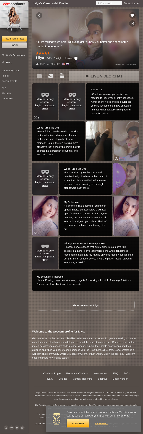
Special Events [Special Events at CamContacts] (9, 81)
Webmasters (101, 373)
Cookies (63, 378)
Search (9, 62)
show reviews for (85, 305)
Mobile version (120, 378)
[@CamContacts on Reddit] (17, 427)
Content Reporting (82, 378)
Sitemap (102, 378)
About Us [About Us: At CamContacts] (6, 93)
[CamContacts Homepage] (14, 18)
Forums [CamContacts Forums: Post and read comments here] (5, 76)
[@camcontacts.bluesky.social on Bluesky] (11, 427)
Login (14, 45)
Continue (78, 423)
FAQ (115, 373)
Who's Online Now (15, 55)
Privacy (49, 378)
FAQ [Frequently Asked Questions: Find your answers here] (4, 88)
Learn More (101, 423)
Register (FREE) (14, 38)
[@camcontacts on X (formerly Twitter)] (6, 427)
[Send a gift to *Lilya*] (61, 76)
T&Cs (127, 373)
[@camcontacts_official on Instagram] (22, 427)
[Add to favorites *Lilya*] (132, 15)
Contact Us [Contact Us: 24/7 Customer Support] (7, 98)
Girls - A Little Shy (48, 64)
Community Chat (10, 70)
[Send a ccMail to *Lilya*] (50, 76)
